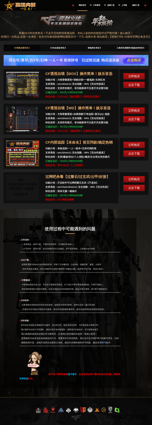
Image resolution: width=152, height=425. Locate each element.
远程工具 (110, 5)
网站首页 (82, 5)
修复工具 (135, 5)
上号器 (124, 5)
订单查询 (96, 5)
